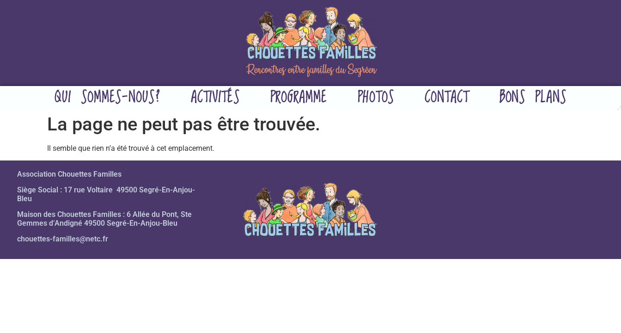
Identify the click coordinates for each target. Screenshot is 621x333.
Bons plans (532, 98)
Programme (298, 98)
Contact (447, 98)
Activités (215, 98)
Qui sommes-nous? (107, 98)
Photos (376, 98)
